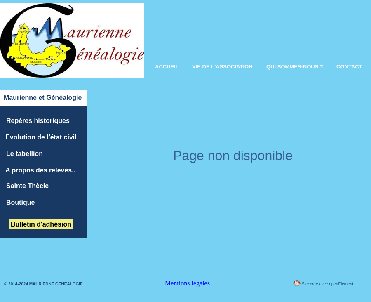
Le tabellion (24, 153)
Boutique (20, 202)
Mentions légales (187, 283)
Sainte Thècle (27, 185)
